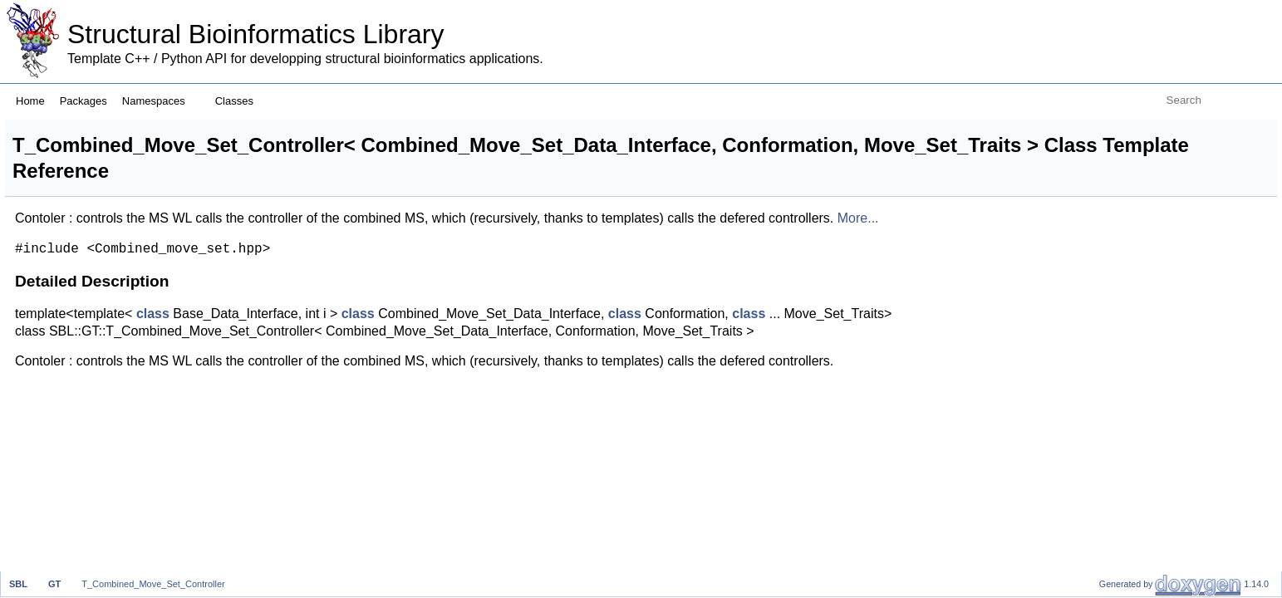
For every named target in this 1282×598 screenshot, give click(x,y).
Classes (240, 101)
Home (30, 101)
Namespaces (160, 101)
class (360, 331)
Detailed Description (1142, 128)
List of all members (1139, 147)
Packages (83, 101)
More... (243, 235)
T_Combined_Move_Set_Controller (152, 584)
